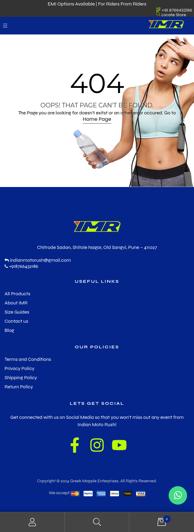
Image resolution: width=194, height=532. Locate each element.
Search (97, 522)
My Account (32, 522)
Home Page (97, 119)
